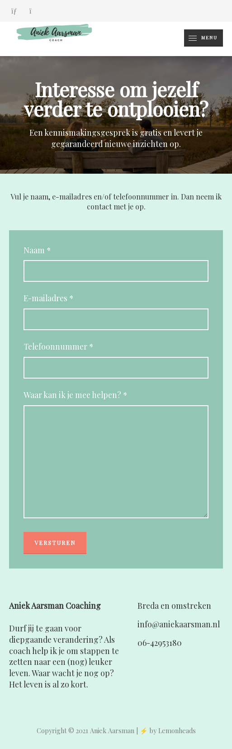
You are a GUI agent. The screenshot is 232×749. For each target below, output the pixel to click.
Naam (37, 250)
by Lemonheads (173, 730)
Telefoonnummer (58, 346)
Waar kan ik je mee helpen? (75, 395)
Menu (201, 38)
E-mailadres (48, 298)
